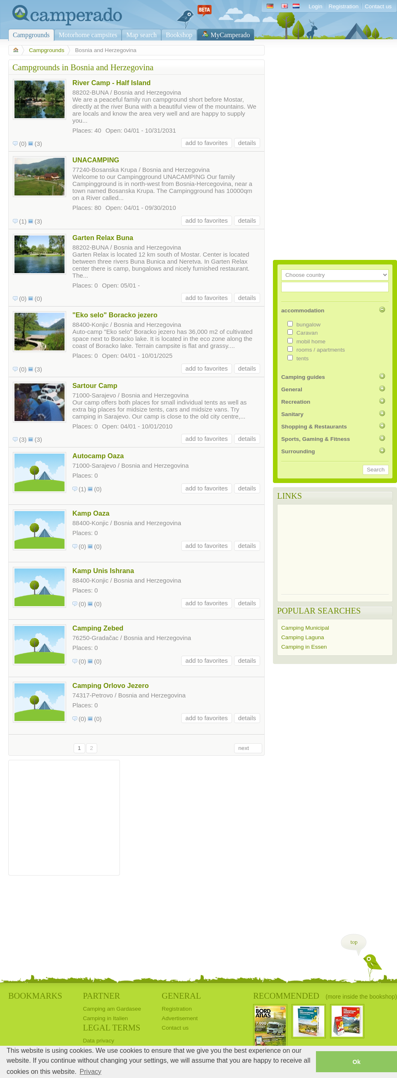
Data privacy (98, 1041)
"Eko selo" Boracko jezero (115, 315)
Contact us (378, 6)
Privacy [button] (90, 1071)
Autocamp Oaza (98, 455)
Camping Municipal (305, 628)
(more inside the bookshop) (361, 996)
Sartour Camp (94, 385)
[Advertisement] (64, 815)
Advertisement (180, 1018)
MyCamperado (230, 34)
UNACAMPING (95, 160)
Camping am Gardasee (112, 1009)
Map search (141, 34)
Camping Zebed (97, 628)
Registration (343, 6)
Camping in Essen (304, 647)
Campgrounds (31, 34)
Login (315, 6)
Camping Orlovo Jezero (110, 685)
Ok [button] (356, 1062)
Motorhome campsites (88, 34)
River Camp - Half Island (111, 82)
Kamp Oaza (91, 513)
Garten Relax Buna (102, 237)
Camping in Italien (105, 1018)
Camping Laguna (302, 637)
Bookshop (179, 34)
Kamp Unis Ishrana (103, 570)
